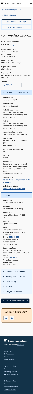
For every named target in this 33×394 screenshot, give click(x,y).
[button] (31, 3)
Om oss (6, 357)
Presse (6, 369)
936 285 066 (14, 258)
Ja (6, 318)
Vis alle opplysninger (16, 27)
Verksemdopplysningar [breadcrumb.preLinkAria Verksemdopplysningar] (12, 10)
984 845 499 (14, 237)
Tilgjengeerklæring (10, 389)
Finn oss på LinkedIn (11, 374)
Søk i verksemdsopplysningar (15, 301)
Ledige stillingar (9, 360)
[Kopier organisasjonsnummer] (13, 45)
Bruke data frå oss (10, 381)
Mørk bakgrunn (8, 15)
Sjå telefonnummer (11, 85)
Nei (12, 318)
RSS (5, 384)
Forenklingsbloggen (10, 372)
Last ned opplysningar (16, 22)
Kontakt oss (8, 351)
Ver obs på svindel (10, 366)
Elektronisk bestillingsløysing (14, 188)
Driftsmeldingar (9, 354)
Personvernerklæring (11, 387)
